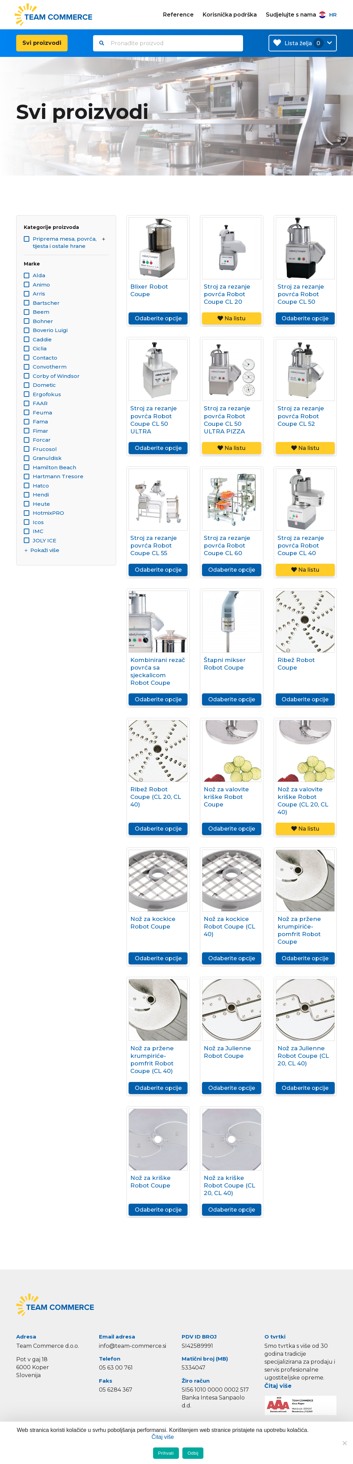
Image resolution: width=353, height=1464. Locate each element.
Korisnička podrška (230, 14)
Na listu (231, 318)
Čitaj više (278, 1386)
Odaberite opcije (158, 318)
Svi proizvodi (41, 43)
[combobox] (168, 43)
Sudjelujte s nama (291, 14)
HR (328, 14)
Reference (178, 14)
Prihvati (166, 1453)
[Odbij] (344, 1443)
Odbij (193, 1453)
